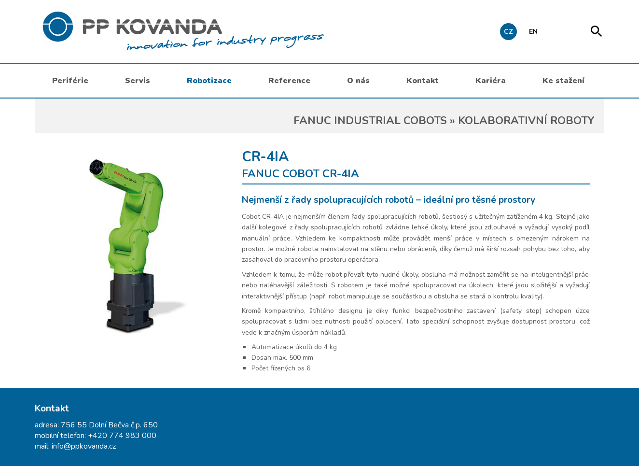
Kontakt (422, 80)
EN (533, 31)
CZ (508, 31)
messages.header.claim (233, 31)
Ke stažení (563, 80)
